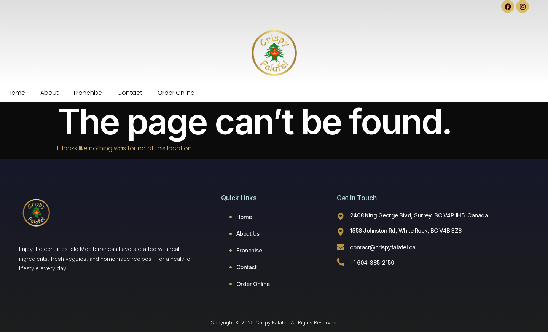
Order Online (176, 92)
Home (16, 92)
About (49, 92)
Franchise (88, 92)
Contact (129, 92)
